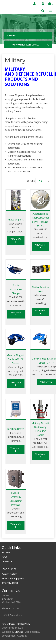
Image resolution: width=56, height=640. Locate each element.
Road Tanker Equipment (13, 578)
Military (11, 35)
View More (15, 240)
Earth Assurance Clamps (16, 289)
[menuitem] (28, 552)
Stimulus (19, 632)
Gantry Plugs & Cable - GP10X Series (15, 359)
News (4, 557)
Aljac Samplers (16, 219)
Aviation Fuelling (9, 574)
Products (6, 552)
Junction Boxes (15, 429)
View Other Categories (25, 44)
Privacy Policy (8, 624)
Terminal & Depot (10, 583)
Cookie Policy (23, 624)
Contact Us (7, 561)
